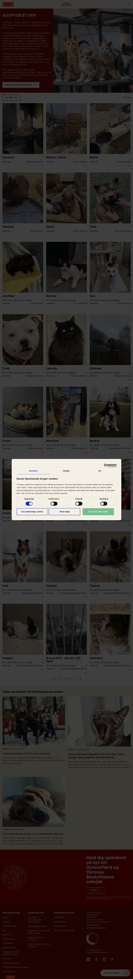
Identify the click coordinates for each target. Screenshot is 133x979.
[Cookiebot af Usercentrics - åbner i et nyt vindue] (105, 465)
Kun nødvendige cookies (32, 512)
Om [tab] (99, 471)
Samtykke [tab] (33, 471)
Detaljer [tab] (66, 471)
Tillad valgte (64, 512)
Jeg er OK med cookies (98, 512)
